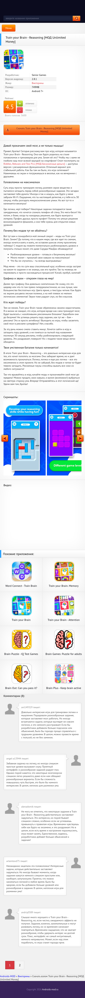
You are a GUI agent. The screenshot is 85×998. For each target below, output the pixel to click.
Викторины (38, 83)
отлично (25, 104)
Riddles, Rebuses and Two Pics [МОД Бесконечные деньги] (34, 163)
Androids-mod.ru (50, 989)
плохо (24, 110)
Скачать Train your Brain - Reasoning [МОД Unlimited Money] (44, 130)
